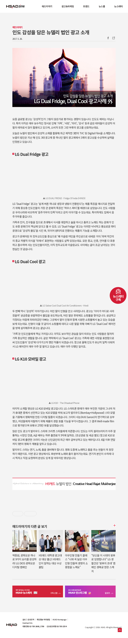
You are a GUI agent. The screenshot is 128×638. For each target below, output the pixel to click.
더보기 (114, 525)
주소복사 (113, 38)
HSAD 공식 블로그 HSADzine (15, 6)
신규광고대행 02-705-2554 (57, 626)
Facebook (108, 38)
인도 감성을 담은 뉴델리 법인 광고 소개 (50, 32)
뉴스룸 (102, 6)
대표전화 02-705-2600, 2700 (33, 626)
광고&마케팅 (68, 6)
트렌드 (86, 6)
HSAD (11, 622)
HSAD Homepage (59, 619)
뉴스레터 (118, 6)
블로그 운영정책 (28, 619)
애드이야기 (47, 6)
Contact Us (27, 623)
